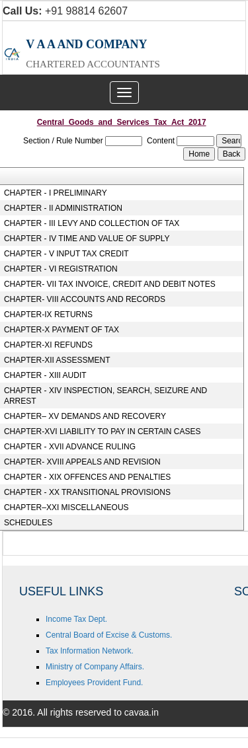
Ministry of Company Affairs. (95, 666)
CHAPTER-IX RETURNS (48, 314)
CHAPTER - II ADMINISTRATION (63, 208)
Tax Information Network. (90, 650)
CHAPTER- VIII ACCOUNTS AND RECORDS (84, 299)
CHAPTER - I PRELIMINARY (55, 193)
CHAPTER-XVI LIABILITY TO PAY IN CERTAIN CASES (102, 431)
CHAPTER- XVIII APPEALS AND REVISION (82, 462)
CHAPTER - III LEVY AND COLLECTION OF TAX (91, 223)
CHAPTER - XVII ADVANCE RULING (70, 446)
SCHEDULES (28, 522)
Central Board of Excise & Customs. (109, 635)
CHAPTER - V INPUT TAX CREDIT (66, 253)
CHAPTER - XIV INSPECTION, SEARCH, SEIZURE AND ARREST (105, 396)
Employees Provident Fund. (94, 682)
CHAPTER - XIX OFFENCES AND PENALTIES (87, 477)
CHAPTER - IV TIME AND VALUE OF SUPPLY (87, 238)
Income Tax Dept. (76, 619)
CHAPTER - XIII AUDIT (45, 375)
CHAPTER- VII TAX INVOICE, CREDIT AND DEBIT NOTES (110, 284)
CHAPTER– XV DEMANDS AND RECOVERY (85, 416)
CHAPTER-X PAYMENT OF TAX (61, 329)
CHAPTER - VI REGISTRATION (61, 269)
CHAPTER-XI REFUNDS (48, 345)
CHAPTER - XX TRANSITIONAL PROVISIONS (87, 492)
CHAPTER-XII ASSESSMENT (57, 360)
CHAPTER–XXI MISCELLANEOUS (66, 507)
